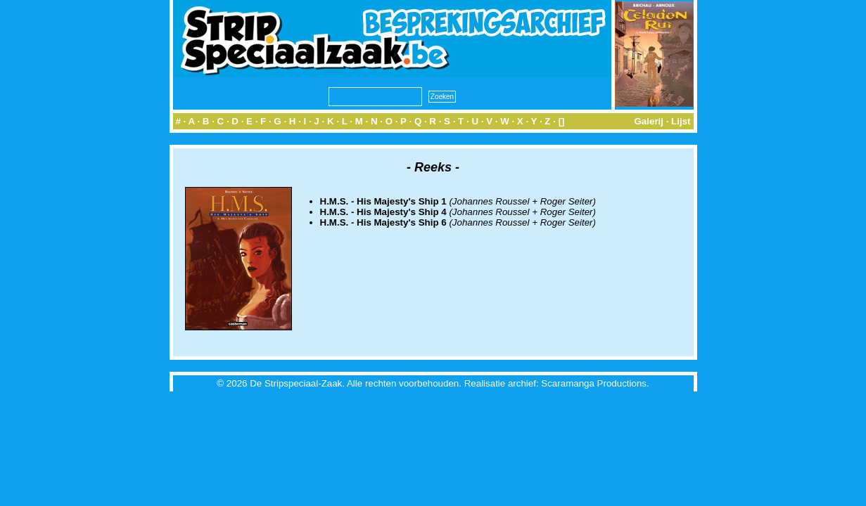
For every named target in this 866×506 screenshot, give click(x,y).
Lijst (680, 121)
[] (562, 121)
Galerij (648, 121)
